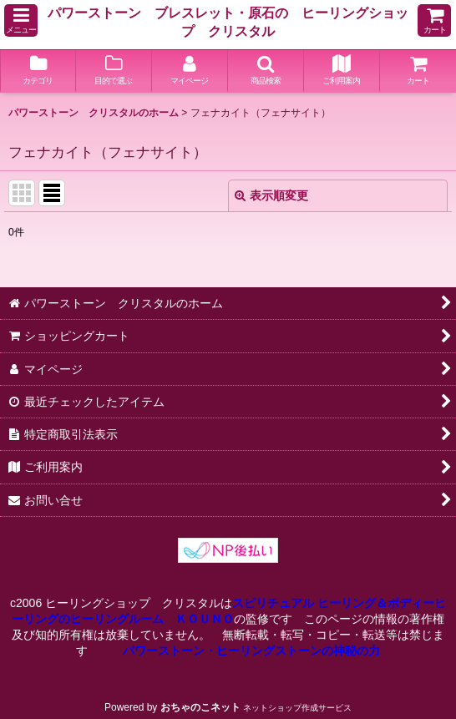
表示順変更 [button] (271, 195)
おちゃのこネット (200, 707)
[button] (21, 20)
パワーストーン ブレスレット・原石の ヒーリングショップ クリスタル (228, 21)
